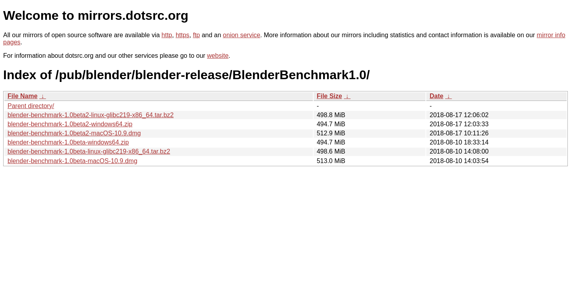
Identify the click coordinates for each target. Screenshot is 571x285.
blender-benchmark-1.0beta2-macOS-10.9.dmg (74, 133)
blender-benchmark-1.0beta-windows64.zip (68, 142)
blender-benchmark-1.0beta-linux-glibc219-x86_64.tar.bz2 (89, 151)
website (217, 55)
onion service (241, 35)
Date (436, 96)
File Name (23, 96)
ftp (196, 35)
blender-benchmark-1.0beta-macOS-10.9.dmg (72, 161)
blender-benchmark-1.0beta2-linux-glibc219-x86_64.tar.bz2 (91, 115)
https (183, 35)
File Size (329, 96)
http (166, 35)
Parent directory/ (31, 106)
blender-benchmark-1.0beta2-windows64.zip (70, 124)
